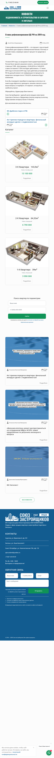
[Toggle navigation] (47, 8)
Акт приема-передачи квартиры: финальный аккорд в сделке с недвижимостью (26, 121)
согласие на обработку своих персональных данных (17, 592)
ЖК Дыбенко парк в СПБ (17, 111)
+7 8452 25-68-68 (13, 2)
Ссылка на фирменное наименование (16, 602)
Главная (4, 26)
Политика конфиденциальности (15, 598)
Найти (27, 316)
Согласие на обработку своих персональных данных (20, 600)
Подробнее (27, 178)
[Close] (33, 747)
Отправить (38, 591)
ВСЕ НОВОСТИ (27, 500)
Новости (12, 26)
